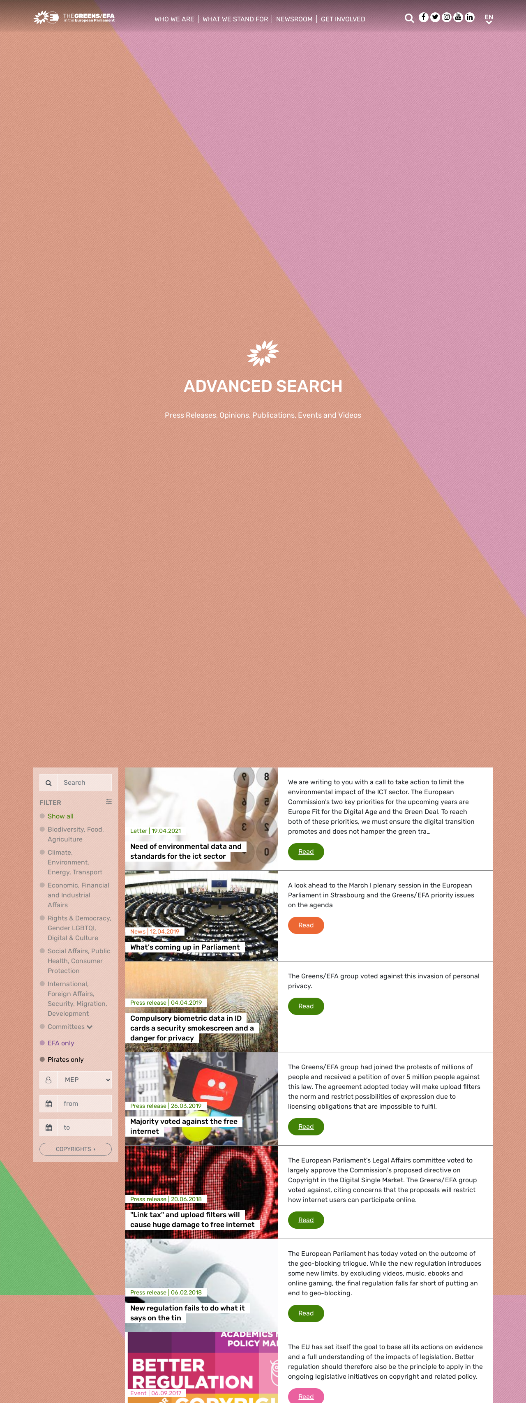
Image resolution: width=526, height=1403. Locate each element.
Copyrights (74, 1149)
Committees (70, 1027)
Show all (61, 816)
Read (311, 850)
